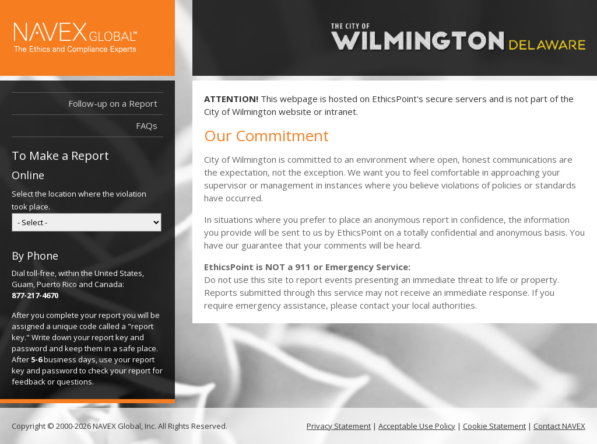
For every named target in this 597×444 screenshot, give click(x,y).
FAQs (146, 125)
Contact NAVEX (559, 426)
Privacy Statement (339, 426)
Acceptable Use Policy (416, 426)
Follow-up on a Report (112, 103)
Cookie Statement (494, 426)
